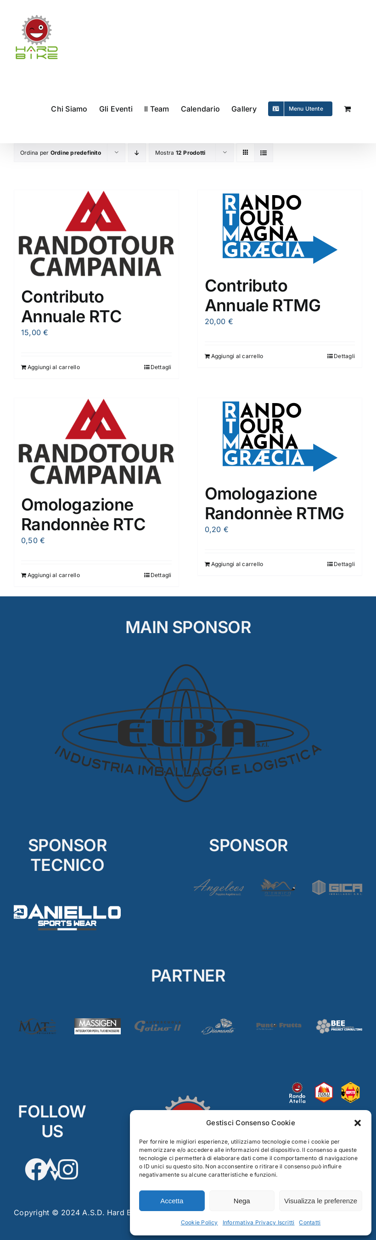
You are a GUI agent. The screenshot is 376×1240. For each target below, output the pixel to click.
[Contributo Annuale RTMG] (280, 228)
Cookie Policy (199, 1222)
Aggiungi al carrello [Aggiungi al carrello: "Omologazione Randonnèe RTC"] (54, 575)
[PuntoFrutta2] (278, 1022)
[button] (357, 1123)
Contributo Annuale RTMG (263, 295)
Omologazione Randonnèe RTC (83, 514)
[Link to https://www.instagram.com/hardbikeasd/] (68, 1169)
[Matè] (37, 1022)
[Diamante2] (218, 1022)
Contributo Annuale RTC (71, 306)
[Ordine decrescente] (137, 152)
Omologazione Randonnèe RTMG (274, 503)
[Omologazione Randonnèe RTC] (96, 442)
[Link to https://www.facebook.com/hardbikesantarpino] (36, 1169)
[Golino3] (158, 1022)
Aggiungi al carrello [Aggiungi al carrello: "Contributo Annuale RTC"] (54, 367)
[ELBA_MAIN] (188, 664)
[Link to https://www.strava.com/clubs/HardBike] (52, 1169)
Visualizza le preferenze (320, 1201)
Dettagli (161, 367)
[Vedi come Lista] (264, 153)
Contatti (309, 1222)
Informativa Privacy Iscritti (259, 1222)
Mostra (180, 152)
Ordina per (60, 152)
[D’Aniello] (67, 902)
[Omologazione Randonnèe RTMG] (280, 436)
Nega (242, 1201)
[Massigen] (97, 1022)
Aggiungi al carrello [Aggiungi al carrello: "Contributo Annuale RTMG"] (237, 356)
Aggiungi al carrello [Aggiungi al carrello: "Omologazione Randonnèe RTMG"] (237, 564)
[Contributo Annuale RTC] (96, 234)
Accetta (171, 1201)
